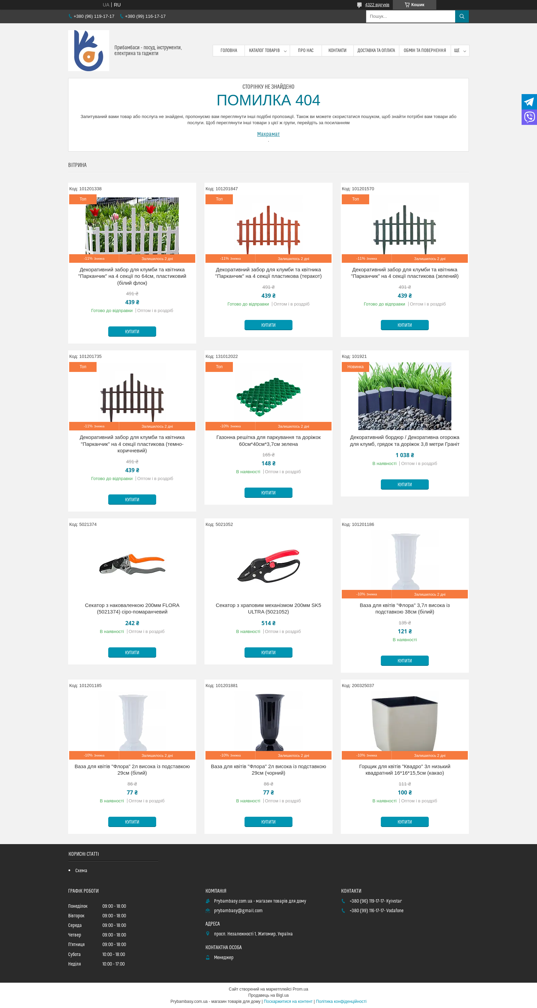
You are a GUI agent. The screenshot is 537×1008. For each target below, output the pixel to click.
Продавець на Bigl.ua (268, 995)
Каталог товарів (264, 50)
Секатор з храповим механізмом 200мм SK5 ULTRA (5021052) (268, 608)
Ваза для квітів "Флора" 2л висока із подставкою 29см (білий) (132, 769)
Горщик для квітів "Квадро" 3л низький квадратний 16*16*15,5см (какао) (404, 769)
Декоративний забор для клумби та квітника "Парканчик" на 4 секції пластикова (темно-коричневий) (132, 443)
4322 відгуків (377, 4)
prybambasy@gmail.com (238, 911)
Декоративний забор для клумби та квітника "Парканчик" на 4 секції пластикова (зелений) (405, 273)
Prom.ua (300, 989)
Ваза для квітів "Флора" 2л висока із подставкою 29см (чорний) (268, 769)
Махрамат (268, 134)
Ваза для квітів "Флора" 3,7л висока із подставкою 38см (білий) (405, 608)
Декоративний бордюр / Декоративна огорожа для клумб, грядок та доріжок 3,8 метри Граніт (405, 440)
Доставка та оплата (376, 50)
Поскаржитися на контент (288, 1001)
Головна (229, 50)
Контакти (337, 50)
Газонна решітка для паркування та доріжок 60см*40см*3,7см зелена (268, 440)
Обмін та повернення (425, 50)
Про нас (306, 50)
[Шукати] (462, 16)
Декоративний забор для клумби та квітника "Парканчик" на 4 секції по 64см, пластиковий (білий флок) (132, 276)
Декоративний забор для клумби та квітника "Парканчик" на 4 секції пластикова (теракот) (268, 273)
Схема (81, 871)
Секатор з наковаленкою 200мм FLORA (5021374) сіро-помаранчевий (132, 608)
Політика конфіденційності (341, 1001)
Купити (132, 332)
